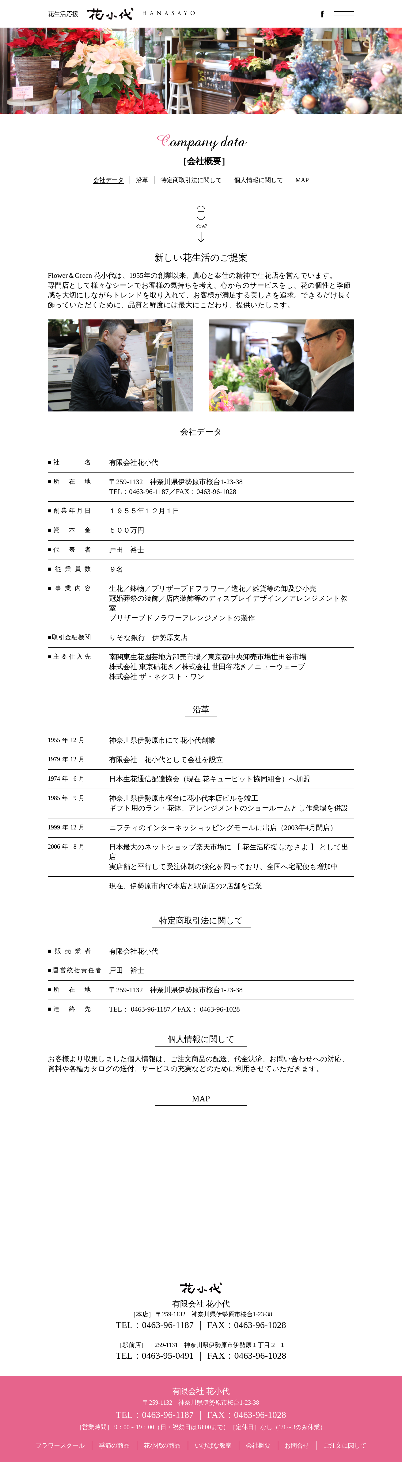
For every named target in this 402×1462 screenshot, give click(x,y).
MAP (302, 180)
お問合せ (297, 1445)
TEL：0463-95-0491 (155, 1355)
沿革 (142, 180)
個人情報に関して (258, 180)
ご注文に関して (345, 1445)
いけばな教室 (213, 1445)
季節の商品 (114, 1445)
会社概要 (258, 1445)
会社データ (108, 180)
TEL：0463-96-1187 (155, 1325)
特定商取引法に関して (191, 180)
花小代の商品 (162, 1445)
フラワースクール (60, 1445)
